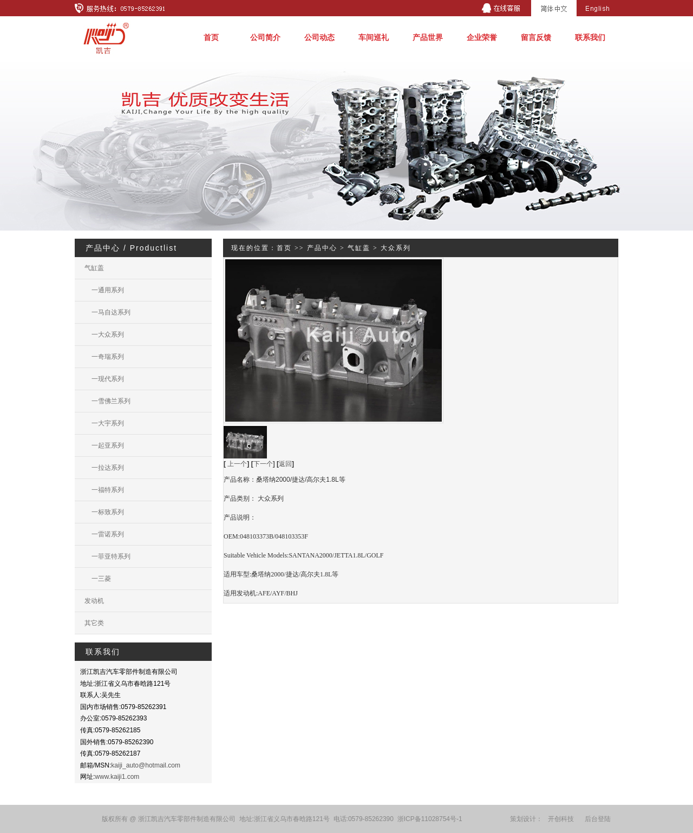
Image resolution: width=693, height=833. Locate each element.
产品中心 (322, 248)
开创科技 (561, 819)
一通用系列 (104, 290)
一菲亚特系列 (107, 556)
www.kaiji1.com (117, 776)
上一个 (237, 464)
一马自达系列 (107, 312)
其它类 (94, 623)
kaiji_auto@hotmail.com (145, 765)
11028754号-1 (441, 819)
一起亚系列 (104, 445)
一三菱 (97, 578)
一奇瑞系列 (104, 356)
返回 (285, 464)
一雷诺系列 (104, 534)
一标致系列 (104, 512)
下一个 (264, 464)
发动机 (94, 601)
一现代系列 (104, 379)
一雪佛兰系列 (107, 401)
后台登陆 (598, 819)
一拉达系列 (104, 467)
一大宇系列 (104, 423)
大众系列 (396, 248)
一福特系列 (104, 490)
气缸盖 (94, 268)
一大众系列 (104, 334)
